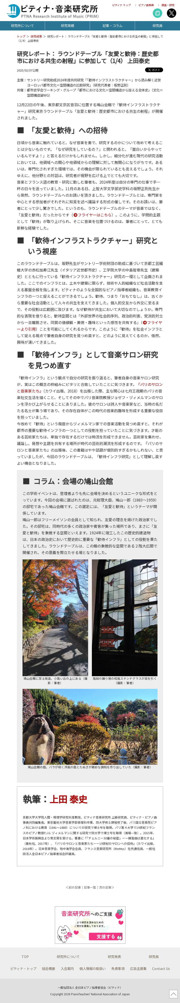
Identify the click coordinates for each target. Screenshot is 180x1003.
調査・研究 (167, 5)
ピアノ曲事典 (146, 5)
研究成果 (36, 36)
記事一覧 (90, 887)
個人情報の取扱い (92, 968)
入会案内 (67, 968)
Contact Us (161, 968)
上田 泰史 (68, 798)
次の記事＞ (106, 887)
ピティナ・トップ (23, 968)
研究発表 (114, 956)
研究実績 (67, 25)
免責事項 (117, 968)
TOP (25, 956)
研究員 (157, 25)
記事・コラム (112, 25)
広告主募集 (138, 968)
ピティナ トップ (121, 5)
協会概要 (48, 968)
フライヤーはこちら (92, 215)
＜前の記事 (73, 887)
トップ (21, 36)
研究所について (22, 25)
